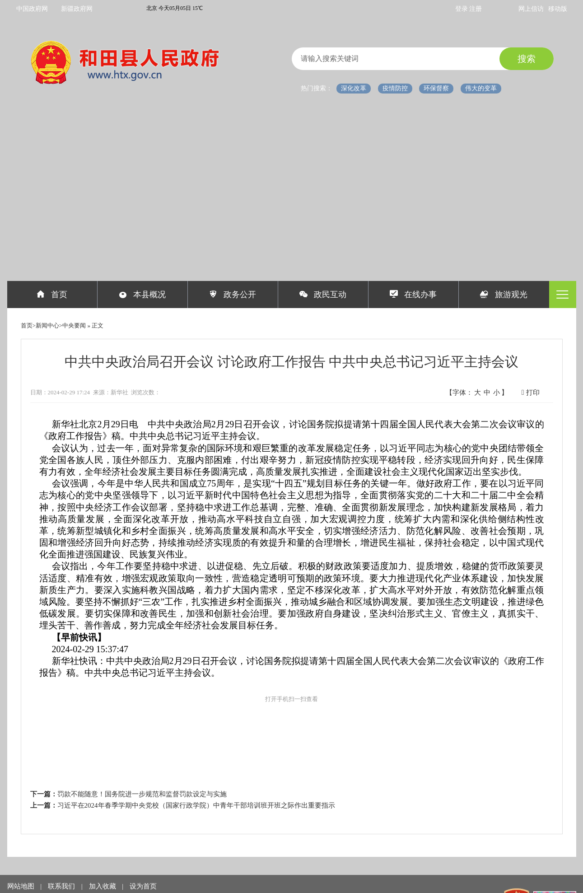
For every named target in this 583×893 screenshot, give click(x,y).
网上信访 (531, 8)
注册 (475, 8)
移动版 (557, 8)
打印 (531, 392)
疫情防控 (395, 88)
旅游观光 (503, 294)
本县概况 (142, 294)
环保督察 (436, 88)
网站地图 (21, 886)
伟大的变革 (481, 88)
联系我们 (62, 886)
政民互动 (323, 294)
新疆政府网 (77, 8)
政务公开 (233, 294)
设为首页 (143, 886)
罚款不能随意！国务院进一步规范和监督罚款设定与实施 (142, 794)
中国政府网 (32, 8)
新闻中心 (47, 325)
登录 (462, 8)
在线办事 (413, 294)
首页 (52, 294)
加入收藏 (103, 886)
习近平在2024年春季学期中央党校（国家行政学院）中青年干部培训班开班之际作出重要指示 (196, 805)
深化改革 (353, 88)
